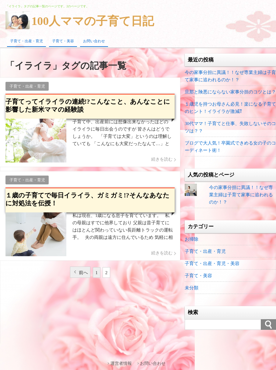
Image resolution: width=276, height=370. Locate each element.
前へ (83, 272)
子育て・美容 (63, 41)
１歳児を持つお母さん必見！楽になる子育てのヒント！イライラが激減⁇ (230, 108)
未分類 (191, 287)
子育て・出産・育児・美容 (212, 263)
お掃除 (191, 239)
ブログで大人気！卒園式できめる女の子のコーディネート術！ (230, 147)
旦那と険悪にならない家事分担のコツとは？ (230, 91)
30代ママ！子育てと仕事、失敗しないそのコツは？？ (230, 127)
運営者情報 (121, 363)
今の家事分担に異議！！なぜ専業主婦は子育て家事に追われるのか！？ (230, 76)
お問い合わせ (94, 41)
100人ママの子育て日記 (92, 21)
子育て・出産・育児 (26, 41)
